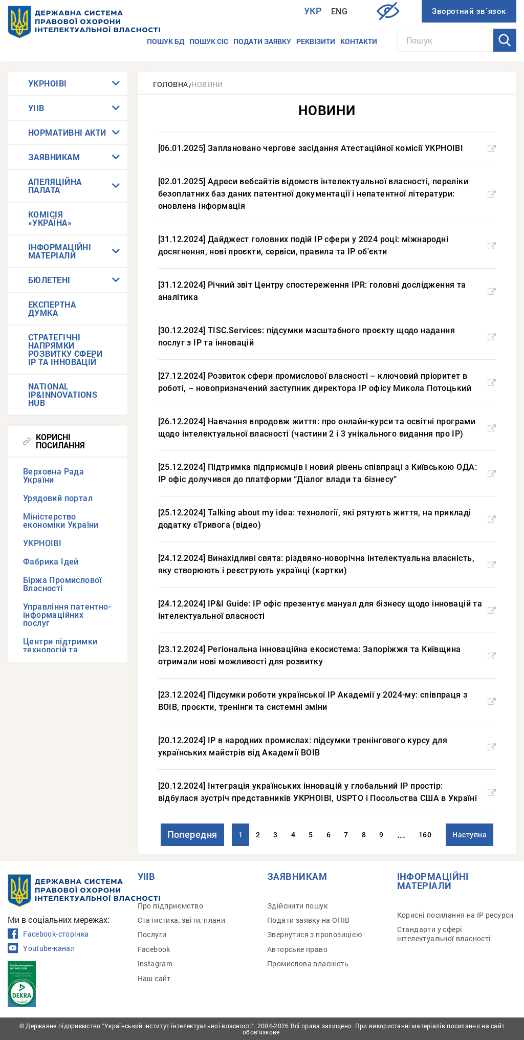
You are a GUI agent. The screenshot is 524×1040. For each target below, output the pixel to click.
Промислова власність (307, 963)
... (401, 834)
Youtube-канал (41, 948)
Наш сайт (154, 978)
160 (425, 835)
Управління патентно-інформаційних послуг (67, 615)
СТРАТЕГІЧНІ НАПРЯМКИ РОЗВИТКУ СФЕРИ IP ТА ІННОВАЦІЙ (65, 349)
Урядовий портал (58, 498)
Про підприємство (170, 906)
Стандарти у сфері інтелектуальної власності (444, 933)
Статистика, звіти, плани (182, 920)
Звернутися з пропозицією (314, 934)
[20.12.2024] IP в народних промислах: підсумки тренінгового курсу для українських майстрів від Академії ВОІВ (327, 746)
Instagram (155, 963)
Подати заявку (262, 41)
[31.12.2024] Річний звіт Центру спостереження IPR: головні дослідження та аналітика (327, 291)
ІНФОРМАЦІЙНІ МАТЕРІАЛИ (59, 251)
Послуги (152, 934)
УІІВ (36, 107)
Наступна (469, 835)
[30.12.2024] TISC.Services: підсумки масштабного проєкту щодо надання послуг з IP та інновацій (327, 337)
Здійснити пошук (297, 906)
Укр (313, 11)
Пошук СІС (208, 41)
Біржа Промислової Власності (62, 584)
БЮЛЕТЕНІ (49, 279)
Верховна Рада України (53, 476)
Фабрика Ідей (51, 562)
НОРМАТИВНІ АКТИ (67, 132)
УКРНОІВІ (47, 83)
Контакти (358, 41)
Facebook (154, 949)
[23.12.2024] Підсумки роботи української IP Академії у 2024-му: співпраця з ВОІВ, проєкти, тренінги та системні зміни (327, 701)
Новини (207, 84)
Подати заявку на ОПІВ (308, 920)
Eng (339, 11)
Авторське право (297, 949)
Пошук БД (165, 41)
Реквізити (315, 41)
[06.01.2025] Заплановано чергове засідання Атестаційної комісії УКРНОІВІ (327, 148)
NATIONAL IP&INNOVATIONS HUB (62, 394)
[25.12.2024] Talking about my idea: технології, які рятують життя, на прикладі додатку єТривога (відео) (327, 519)
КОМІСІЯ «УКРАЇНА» (50, 218)
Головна (170, 84)
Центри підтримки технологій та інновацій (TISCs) (60, 650)
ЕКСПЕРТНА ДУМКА (52, 308)
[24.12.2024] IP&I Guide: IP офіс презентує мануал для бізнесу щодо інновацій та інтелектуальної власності (327, 610)
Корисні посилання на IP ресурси (455, 915)
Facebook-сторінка (48, 934)
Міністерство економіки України (61, 521)
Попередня (192, 834)
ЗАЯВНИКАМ (54, 156)
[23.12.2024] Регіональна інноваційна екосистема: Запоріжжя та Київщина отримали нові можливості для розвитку (327, 655)
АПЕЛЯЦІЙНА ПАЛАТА (55, 185)
